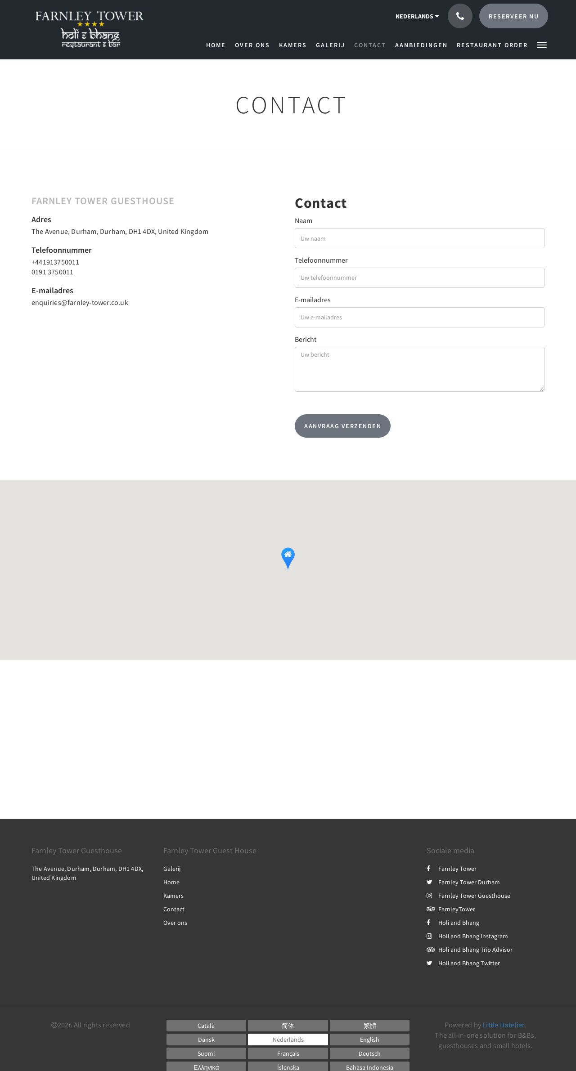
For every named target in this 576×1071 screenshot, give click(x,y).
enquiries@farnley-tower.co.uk (80, 302)
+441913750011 (56, 261)
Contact (173, 909)
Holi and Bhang (453, 923)
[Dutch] (288, 1039)
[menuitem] (218, 45)
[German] (370, 1053)
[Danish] (206, 1039)
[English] (370, 1039)
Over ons (175, 923)
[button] (541, 44)
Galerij (171, 869)
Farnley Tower (452, 869)
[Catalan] (206, 1025)
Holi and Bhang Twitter (463, 963)
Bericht (305, 339)
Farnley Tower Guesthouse (468, 896)
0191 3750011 (52, 271)
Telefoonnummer (321, 259)
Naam (303, 220)
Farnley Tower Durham (463, 882)
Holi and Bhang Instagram (467, 936)
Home (171, 882)
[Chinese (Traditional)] (370, 1025)
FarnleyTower (451, 909)
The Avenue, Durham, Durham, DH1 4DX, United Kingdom (120, 231)
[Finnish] (206, 1053)
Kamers (173, 896)
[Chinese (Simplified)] (288, 1025)
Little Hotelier (503, 1024)
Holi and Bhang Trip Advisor (470, 950)
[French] (288, 1053)
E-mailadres (313, 299)
